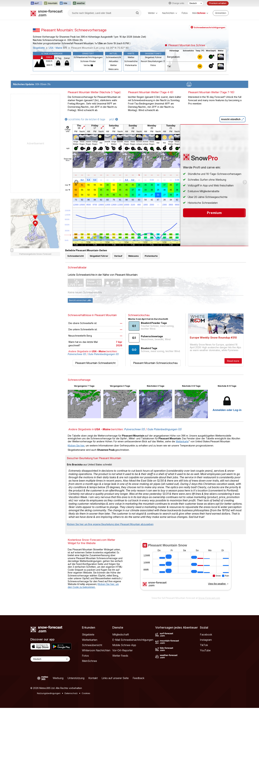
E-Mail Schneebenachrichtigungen (132, 696)
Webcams (113, 110)
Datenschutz (71, 749)
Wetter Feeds (120, 711)
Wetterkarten (89, 696)
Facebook (206, 690)
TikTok (204, 701)
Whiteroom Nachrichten (96, 706)
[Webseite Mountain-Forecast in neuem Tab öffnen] (51, 3)
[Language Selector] (50, 715)
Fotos (185, 13)
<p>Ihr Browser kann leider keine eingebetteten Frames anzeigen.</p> (185, 623)
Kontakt (93, 734)
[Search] (137, 13)
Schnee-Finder (88, 102)
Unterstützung (75, 734)
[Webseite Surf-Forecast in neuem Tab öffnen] (36, 3)
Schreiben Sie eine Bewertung (120, 586)
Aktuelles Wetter (113, 104)
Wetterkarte (182, 497)
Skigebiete (39, 89)
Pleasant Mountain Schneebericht (95, 419)
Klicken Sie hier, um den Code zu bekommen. (93, 642)
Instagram (206, 696)
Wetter (152, 13)
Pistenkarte (131, 106)
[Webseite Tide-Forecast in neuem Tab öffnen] (65, 3)
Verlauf (88, 106)
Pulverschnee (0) (77, 410)
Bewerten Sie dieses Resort (83, 586)
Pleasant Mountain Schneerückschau (155, 419)
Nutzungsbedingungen (48, 749)
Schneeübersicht (92, 701)
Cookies (86, 749)
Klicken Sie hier (76, 501)
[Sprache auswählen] (195, 3)
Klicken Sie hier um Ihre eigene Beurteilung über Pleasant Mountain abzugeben (110, 580)
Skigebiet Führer (153, 98)
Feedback (138, 734)
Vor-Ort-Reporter (122, 706)
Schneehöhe (131, 102)
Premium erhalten (217, 3)
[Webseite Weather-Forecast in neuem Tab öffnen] (79, 3)
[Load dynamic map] (12, 306)
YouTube (205, 706)
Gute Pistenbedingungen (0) (103, 410)
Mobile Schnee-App (124, 701)
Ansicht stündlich (232, 175)
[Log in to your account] (221, 13)
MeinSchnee (89, 717)
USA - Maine (55, 89)
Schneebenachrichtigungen (88, 98)
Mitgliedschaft (120, 690)
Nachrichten (169, 13)
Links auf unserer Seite (115, 734)
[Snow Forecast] (46, 13)
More (68, 216)
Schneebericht (113, 98)
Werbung (58, 734)
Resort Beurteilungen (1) (153, 102)
